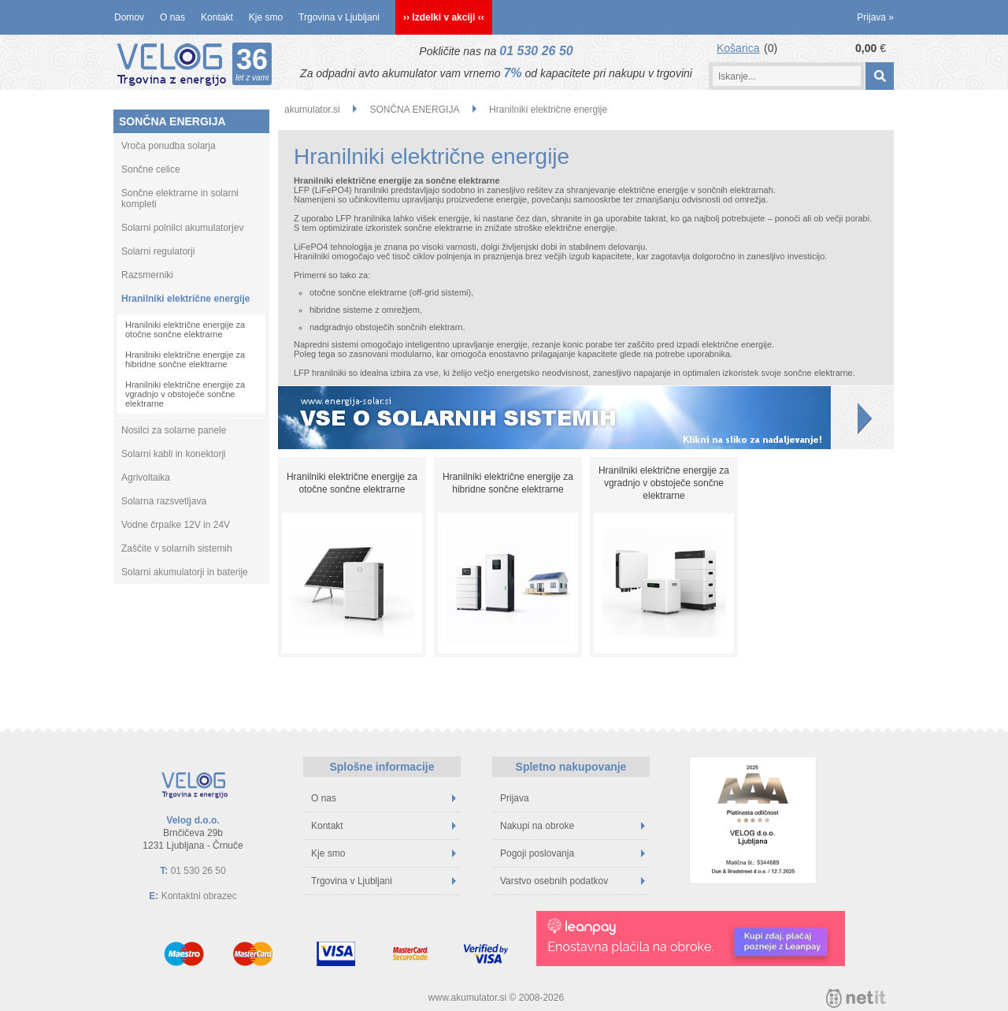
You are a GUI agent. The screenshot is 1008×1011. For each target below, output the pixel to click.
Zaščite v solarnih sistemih (176, 548)
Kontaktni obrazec (199, 895)
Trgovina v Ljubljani (339, 17)
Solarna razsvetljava (163, 501)
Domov (129, 17)
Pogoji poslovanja (572, 853)
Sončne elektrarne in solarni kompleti (180, 199)
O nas (172, 17)
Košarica (738, 48)
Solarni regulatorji (158, 251)
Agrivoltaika (145, 477)
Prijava (875, 17)
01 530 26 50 (536, 51)
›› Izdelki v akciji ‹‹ (443, 17)
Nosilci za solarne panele (173, 430)
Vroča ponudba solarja (168, 145)
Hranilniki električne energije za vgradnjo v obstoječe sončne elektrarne (185, 394)
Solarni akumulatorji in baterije (184, 572)
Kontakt (217, 17)
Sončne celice (150, 169)
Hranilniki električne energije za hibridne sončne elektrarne (185, 359)
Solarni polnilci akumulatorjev (182, 227)
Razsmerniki (147, 275)
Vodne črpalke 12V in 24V (175, 524)
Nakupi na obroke (572, 825)
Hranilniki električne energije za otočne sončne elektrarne (185, 329)
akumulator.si (312, 109)
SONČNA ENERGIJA (172, 121)
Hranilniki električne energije (185, 298)
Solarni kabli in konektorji (173, 453)
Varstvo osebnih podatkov (572, 880)
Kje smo (266, 17)
